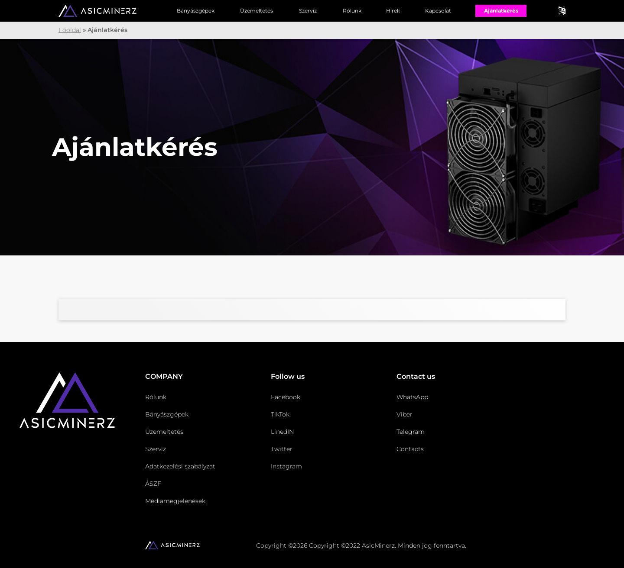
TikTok (280, 414)
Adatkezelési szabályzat (180, 466)
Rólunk (352, 10)
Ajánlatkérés (501, 10)
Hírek (393, 10)
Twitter (281, 449)
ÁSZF (153, 483)
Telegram (410, 432)
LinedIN (282, 432)
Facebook (285, 397)
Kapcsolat (438, 10)
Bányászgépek (195, 10)
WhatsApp (412, 397)
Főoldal (69, 30)
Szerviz (308, 10)
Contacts (410, 449)
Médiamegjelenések (175, 501)
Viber (404, 414)
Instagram (286, 466)
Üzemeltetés (256, 10)
